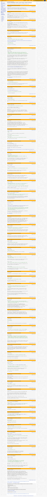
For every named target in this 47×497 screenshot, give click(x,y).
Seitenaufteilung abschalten (16, 482)
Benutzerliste (3, 18)
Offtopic (2, 12)
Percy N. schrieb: (9, 165)
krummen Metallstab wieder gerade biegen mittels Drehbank (13, 5)
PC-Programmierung (3, 10)
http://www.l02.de (9, 77)
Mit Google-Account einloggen (11, 490)
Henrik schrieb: (9, 136)
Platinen (2, 7)
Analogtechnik (3, 3)
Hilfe (26, 481)
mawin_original (12, 104)
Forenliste (8, 481)
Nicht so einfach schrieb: (11, 193)
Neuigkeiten (25, 0)
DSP (2, 4)
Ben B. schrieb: (9, 335)
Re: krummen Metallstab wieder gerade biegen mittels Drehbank (14, 11)
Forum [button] (31, 0)
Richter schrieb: (9, 38)
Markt (2, 6)
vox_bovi (11, 97)
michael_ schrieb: (9, 131)
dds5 (11, 299)
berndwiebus (12, 201)
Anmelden (2, 20)
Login (44, 0)
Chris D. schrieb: (9, 448)
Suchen (16, 481)
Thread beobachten (9, 482)
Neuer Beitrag (3, 17)
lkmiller (14, 401)
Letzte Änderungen (3, 14)
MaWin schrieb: (9, 362)
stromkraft (18, 31)
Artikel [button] (28, 0)
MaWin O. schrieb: (9, 433)
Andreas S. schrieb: (10, 204)
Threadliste (11, 481)
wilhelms (12, 87)
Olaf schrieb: (9, 300)
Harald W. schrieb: (10, 98)
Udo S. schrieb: (9, 383)
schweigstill (17, 192)
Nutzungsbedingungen (18, 404)
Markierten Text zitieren (31, 45)
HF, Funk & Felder (3, 8)
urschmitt (11, 181)
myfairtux (11, 432)
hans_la (10, 21)
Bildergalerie (3, 19)
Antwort (34, 45)
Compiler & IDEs (3, 5)
